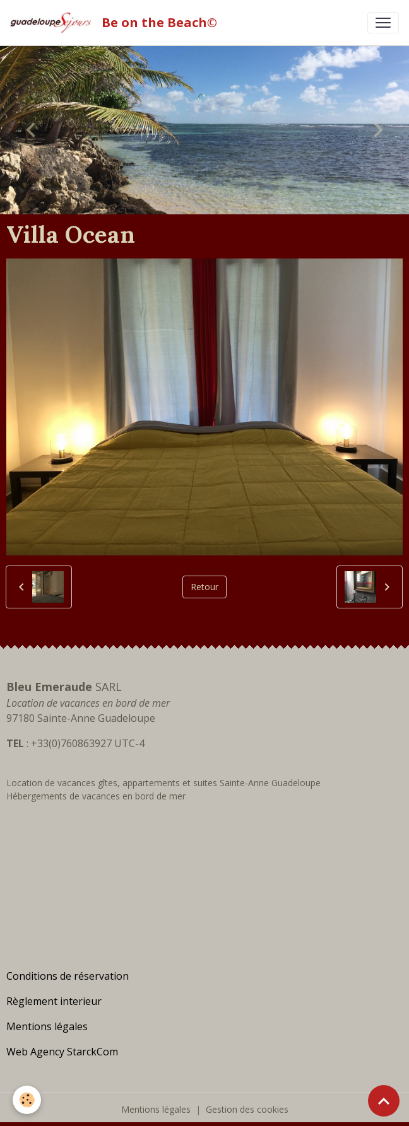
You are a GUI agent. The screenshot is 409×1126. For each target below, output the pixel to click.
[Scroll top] (384, 1101)
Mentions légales (156, 1109)
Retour (204, 587)
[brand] (116, 22)
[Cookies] (27, 1100)
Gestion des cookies (247, 1109)
